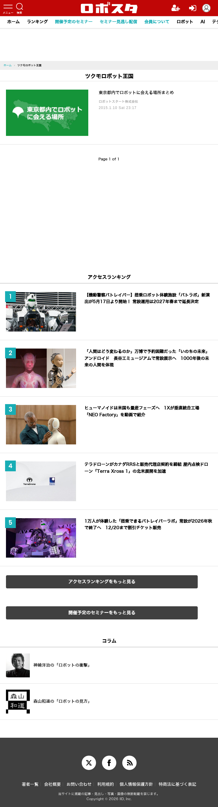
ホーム (13, 22)
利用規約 (105, 784)
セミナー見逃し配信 (118, 22)
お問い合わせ (79, 784)
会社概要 (52, 784)
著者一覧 (30, 784)
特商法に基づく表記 (177, 784)
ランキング (37, 22)
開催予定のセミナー (73, 22)
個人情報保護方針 (136, 784)
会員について (156, 22)
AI (202, 22)
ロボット (185, 22)
